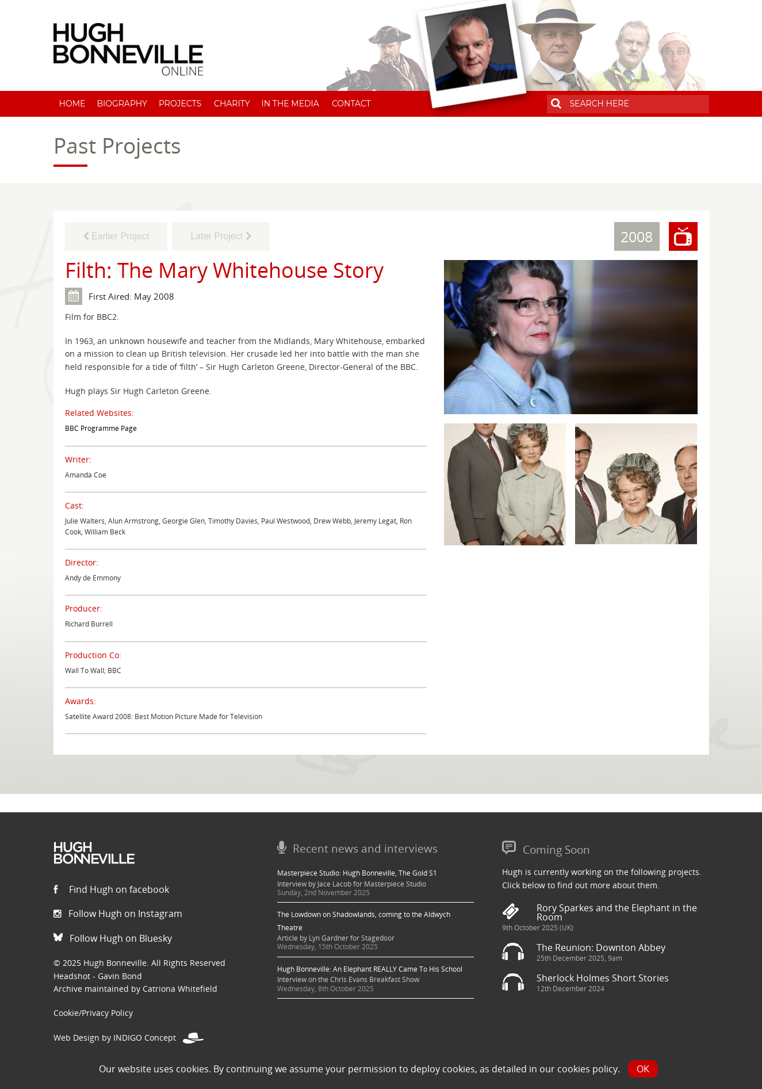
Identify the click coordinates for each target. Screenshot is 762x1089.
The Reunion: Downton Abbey (601, 947)
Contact (351, 103)
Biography (122, 103)
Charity (232, 103)
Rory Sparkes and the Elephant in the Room (617, 912)
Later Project (220, 236)
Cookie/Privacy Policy (93, 1012)
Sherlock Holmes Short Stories (603, 978)
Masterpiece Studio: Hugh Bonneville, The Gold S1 (357, 873)
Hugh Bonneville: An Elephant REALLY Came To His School (369, 969)
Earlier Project (116, 236)
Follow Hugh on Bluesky (112, 938)
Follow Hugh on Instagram (117, 913)
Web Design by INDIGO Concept (128, 1037)
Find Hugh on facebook (111, 889)
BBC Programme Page (101, 428)
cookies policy (587, 1069)
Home (72, 103)
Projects (180, 103)
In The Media (290, 103)
